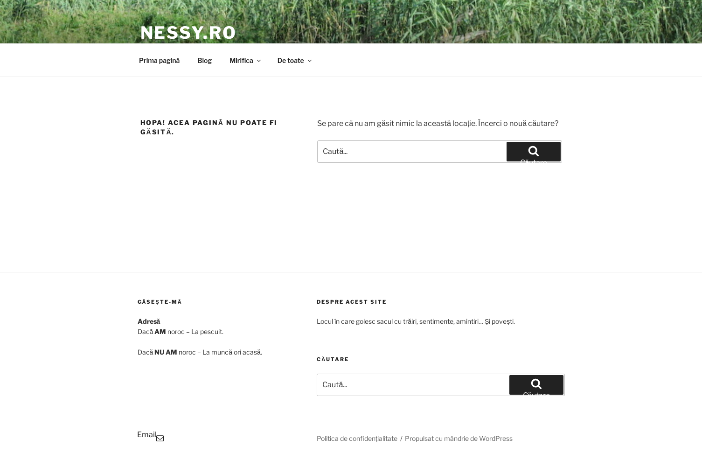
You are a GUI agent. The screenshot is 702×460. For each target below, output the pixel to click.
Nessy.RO (188, 32)
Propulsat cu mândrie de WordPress (459, 438)
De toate (295, 60)
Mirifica (245, 60)
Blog (204, 60)
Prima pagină (159, 60)
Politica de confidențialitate (357, 438)
